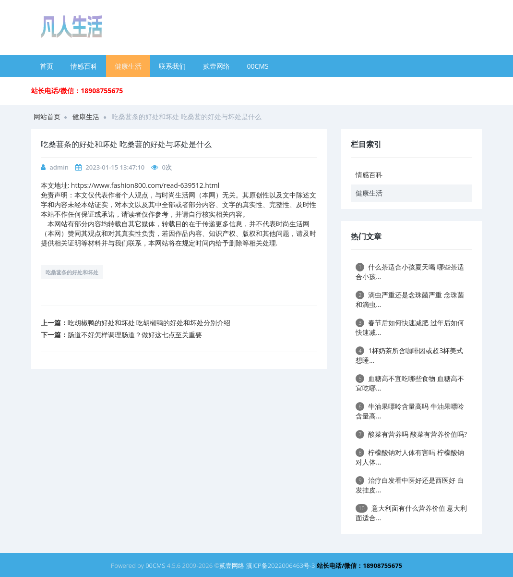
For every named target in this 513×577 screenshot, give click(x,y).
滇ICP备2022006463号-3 (280, 565)
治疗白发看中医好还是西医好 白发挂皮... (410, 485)
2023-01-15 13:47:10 (114, 167)
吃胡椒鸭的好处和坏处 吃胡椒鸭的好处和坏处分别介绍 (149, 322)
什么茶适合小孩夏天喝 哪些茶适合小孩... (410, 271)
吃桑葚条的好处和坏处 (72, 272)
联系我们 (172, 66)
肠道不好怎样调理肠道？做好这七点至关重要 (135, 334)
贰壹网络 (216, 66)
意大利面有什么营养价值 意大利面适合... (411, 512)
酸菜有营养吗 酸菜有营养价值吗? (411, 434)
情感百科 (84, 66)
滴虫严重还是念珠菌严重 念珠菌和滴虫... (410, 299)
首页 (46, 66)
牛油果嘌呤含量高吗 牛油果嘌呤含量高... (410, 411)
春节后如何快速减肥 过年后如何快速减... (410, 327)
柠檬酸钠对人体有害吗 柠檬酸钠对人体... (410, 457)
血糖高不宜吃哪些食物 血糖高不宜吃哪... (410, 383)
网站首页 (47, 116)
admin (59, 167)
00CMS (258, 66)
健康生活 (128, 66)
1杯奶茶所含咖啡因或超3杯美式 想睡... (409, 355)
